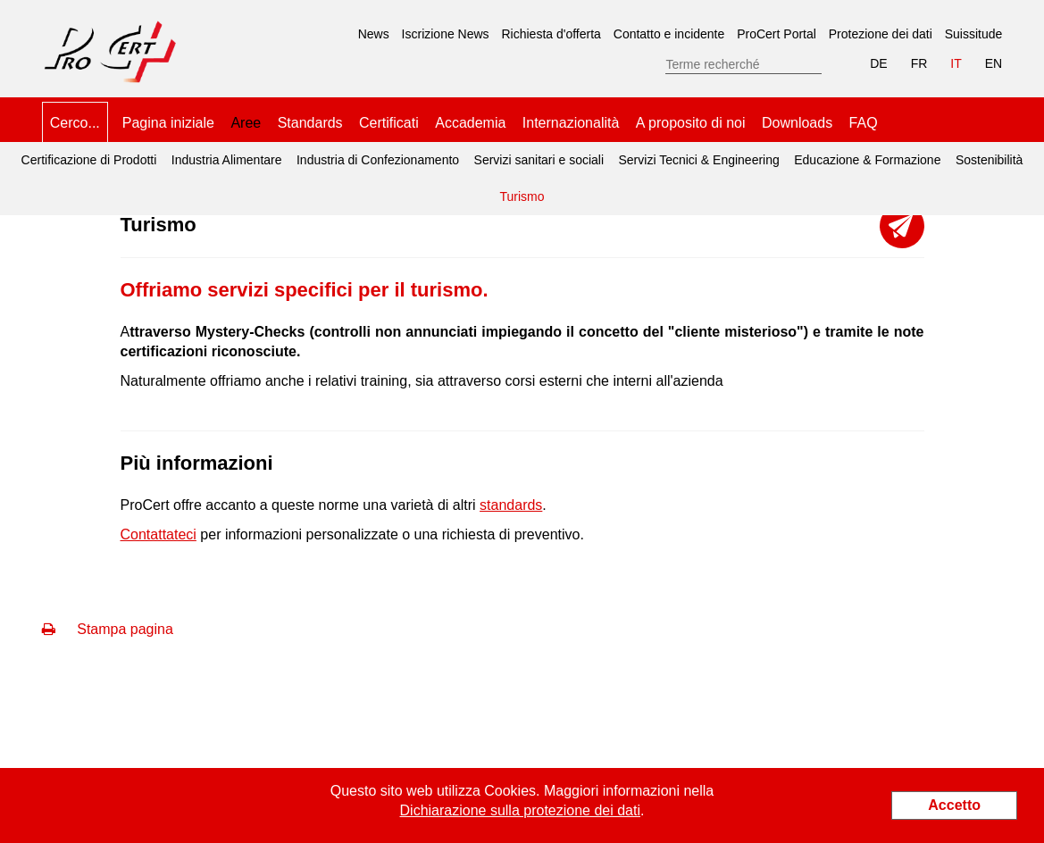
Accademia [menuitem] (470, 122)
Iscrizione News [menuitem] (445, 34)
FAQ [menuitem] (863, 122)
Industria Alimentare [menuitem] (226, 160)
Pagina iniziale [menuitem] (168, 122)
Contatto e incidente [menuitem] (669, 34)
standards (511, 505)
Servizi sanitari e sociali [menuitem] (539, 160)
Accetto (954, 805)
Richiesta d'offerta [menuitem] (551, 34)
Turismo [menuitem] (519, 191)
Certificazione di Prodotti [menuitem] (89, 160)
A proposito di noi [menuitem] (691, 122)
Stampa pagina (107, 629)
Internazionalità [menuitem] (571, 122)
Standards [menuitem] (310, 122)
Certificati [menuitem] (389, 122)
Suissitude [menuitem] (974, 34)
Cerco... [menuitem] (75, 122)
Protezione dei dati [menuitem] (880, 34)
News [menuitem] (373, 34)
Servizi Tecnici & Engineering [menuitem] (699, 160)
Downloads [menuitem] (797, 122)
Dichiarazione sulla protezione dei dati (520, 810)
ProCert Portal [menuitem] (776, 34)
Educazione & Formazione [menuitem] (867, 160)
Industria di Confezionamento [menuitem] (377, 160)
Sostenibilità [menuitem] (989, 160)
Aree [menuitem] (245, 122)
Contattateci (158, 534)
